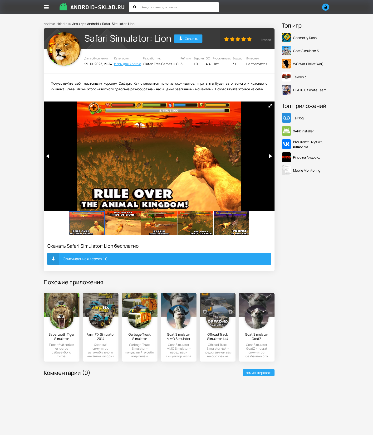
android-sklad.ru (56, 23)
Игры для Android (85, 23)
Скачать (188, 39)
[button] (270, 106)
